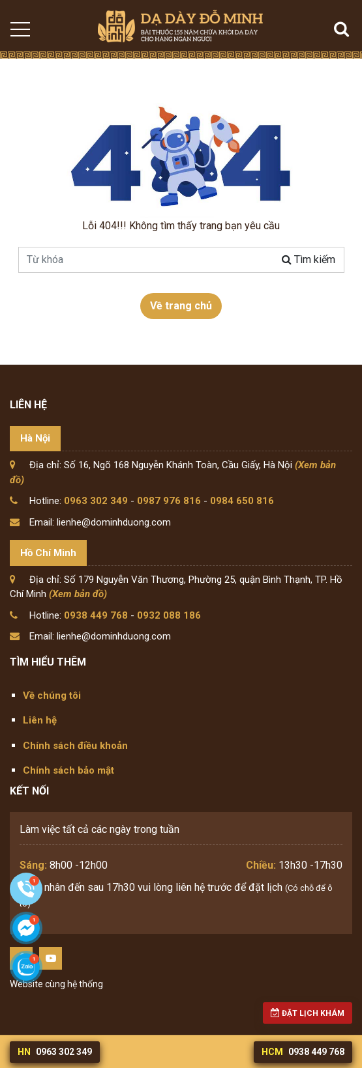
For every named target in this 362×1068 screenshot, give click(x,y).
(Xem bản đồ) (78, 594)
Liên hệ (40, 720)
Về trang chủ (181, 306)
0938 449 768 (96, 615)
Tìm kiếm (308, 259)
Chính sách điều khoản (75, 746)
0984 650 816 (242, 501)
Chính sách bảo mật (68, 770)
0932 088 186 (169, 615)
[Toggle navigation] (19, 29)
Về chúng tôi (52, 695)
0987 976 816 (169, 501)
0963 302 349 (96, 501)
